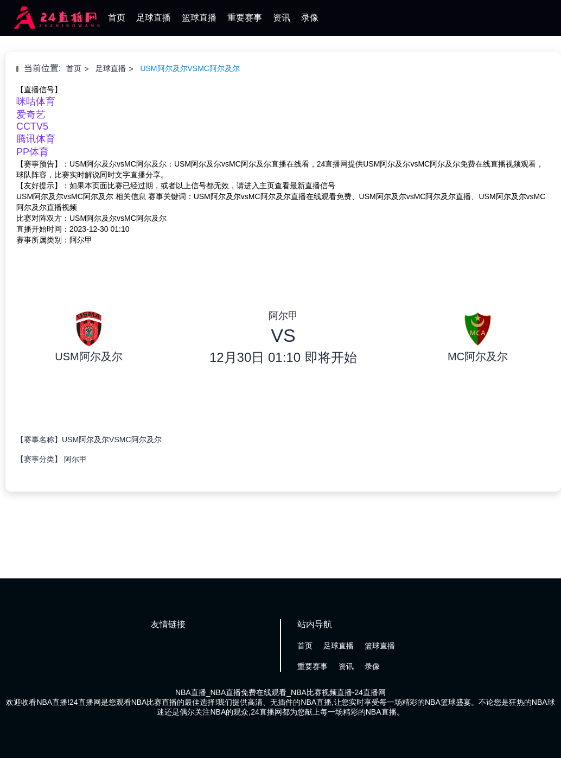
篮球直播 (199, 17)
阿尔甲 (75, 459)
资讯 (281, 17)
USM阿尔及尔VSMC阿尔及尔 (190, 68)
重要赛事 (244, 17)
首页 (116, 17)
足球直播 (153, 17)
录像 (309, 17)
